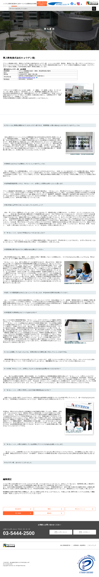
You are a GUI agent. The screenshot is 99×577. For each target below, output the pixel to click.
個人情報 (65, 545)
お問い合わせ (42, 1)
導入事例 (18, 513)
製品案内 (14, 2)
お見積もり (42, 4)
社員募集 (28, 2)
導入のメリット (80, 509)
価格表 (49, 513)
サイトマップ (92, 545)
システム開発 (7, 2)
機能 (49, 509)
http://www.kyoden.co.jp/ (27, 77)
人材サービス (21, 2)
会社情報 (33, 2)
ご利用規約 (79, 545)
